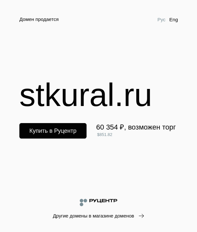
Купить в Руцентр (53, 131)
